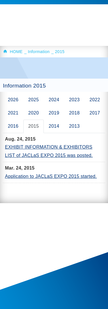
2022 (95, 99)
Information (39, 51)
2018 (74, 112)
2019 (54, 112)
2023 (74, 99)
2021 (13, 112)
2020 (33, 112)
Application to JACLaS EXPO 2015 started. (51, 176)
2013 (74, 126)
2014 (54, 126)
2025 (33, 99)
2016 (13, 126)
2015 (33, 126)
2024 (54, 99)
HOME (16, 51)
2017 (95, 112)
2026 (13, 99)
